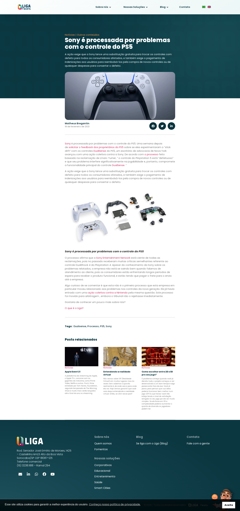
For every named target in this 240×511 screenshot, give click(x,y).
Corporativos (103, 465)
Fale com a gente (198, 443)
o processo (151, 154)
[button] (153, 126)
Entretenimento (104, 476)
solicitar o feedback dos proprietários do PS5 (96, 147)
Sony (68, 143)
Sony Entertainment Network (113, 257)
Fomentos (101, 449)
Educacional (102, 471)
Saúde (98, 482)
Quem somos (103, 443)
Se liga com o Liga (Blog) (152, 443)
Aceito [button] (228, 505)
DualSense (100, 151)
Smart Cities (102, 488)
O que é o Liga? (74, 308)
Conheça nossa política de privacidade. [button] (114, 504)
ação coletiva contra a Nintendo (107, 292)
